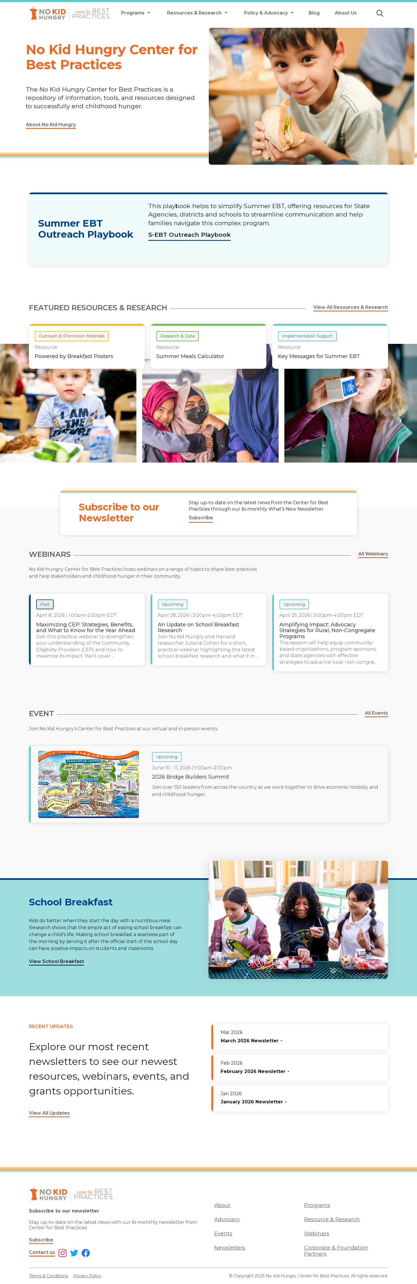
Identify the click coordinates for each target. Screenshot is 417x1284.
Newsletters (229, 1247)
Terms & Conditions (48, 1276)
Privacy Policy (87, 1276)
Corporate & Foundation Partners (336, 1250)
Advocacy (227, 1219)
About (222, 1205)
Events (223, 1233)
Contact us (42, 1252)
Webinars (316, 1233)
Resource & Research (332, 1219)
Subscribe (41, 1240)
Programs (317, 1205)
